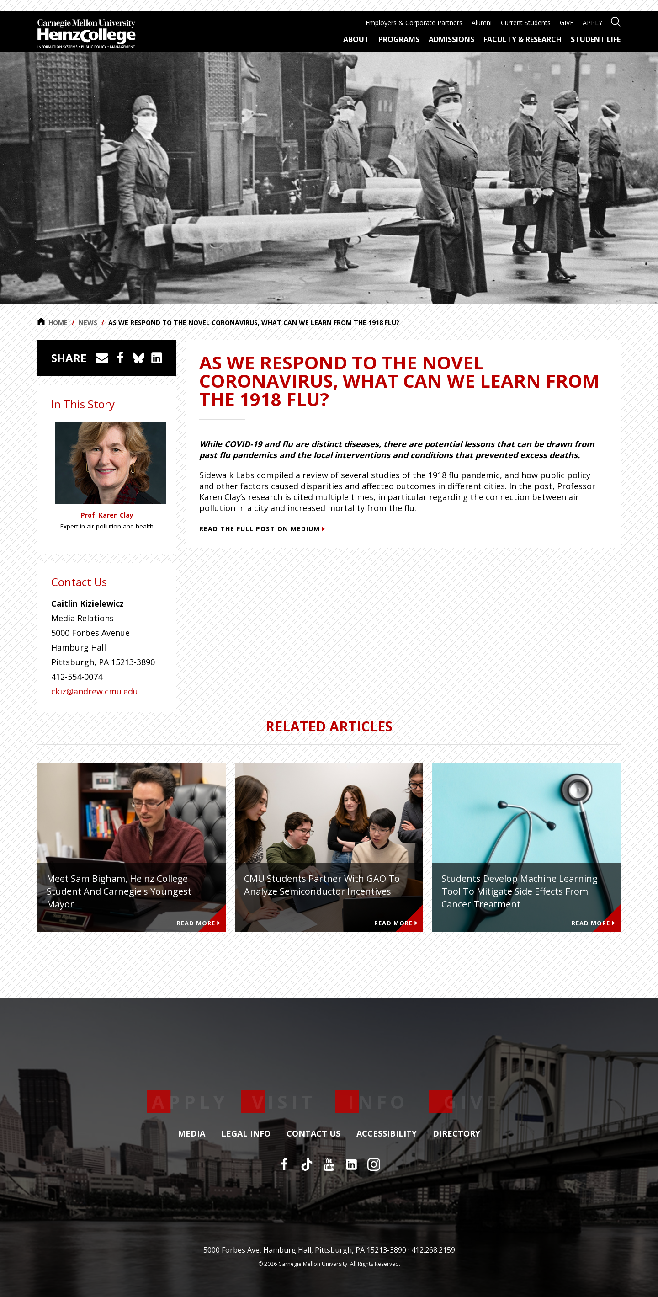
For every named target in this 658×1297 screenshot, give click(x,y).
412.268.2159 (433, 1250)
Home (52, 322)
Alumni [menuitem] (482, 22)
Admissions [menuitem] (451, 39)
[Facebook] (284, 1164)
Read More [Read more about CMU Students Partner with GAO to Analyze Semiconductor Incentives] (396, 923)
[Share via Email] (102, 358)
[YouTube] (329, 1164)
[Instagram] (373, 1164)
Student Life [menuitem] (596, 39)
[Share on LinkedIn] (156, 358)
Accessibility (386, 1134)
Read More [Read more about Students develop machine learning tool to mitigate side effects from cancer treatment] (593, 923)
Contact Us (313, 1134)
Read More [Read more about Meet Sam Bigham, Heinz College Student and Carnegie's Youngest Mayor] (198, 923)
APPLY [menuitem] (592, 22)
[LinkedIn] (351, 1164)
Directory (456, 1134)
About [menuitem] (356, 39)
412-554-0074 (76, 676)
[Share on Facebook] (120, 358)
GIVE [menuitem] (566, 22)
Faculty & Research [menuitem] (522, 39)
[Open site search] (616, 21)
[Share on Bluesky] (138, 358)
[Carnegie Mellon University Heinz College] (86, 34)
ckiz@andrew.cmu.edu (94, 691)
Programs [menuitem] (398, 39)
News (88, 322)
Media (191, 1134)
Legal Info (246, 1134)
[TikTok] (306, 1164)
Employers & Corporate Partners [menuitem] (414, 22)
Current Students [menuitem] (526, 22)
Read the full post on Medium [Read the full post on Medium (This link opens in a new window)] (262, 528)
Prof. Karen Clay (107, 515)
